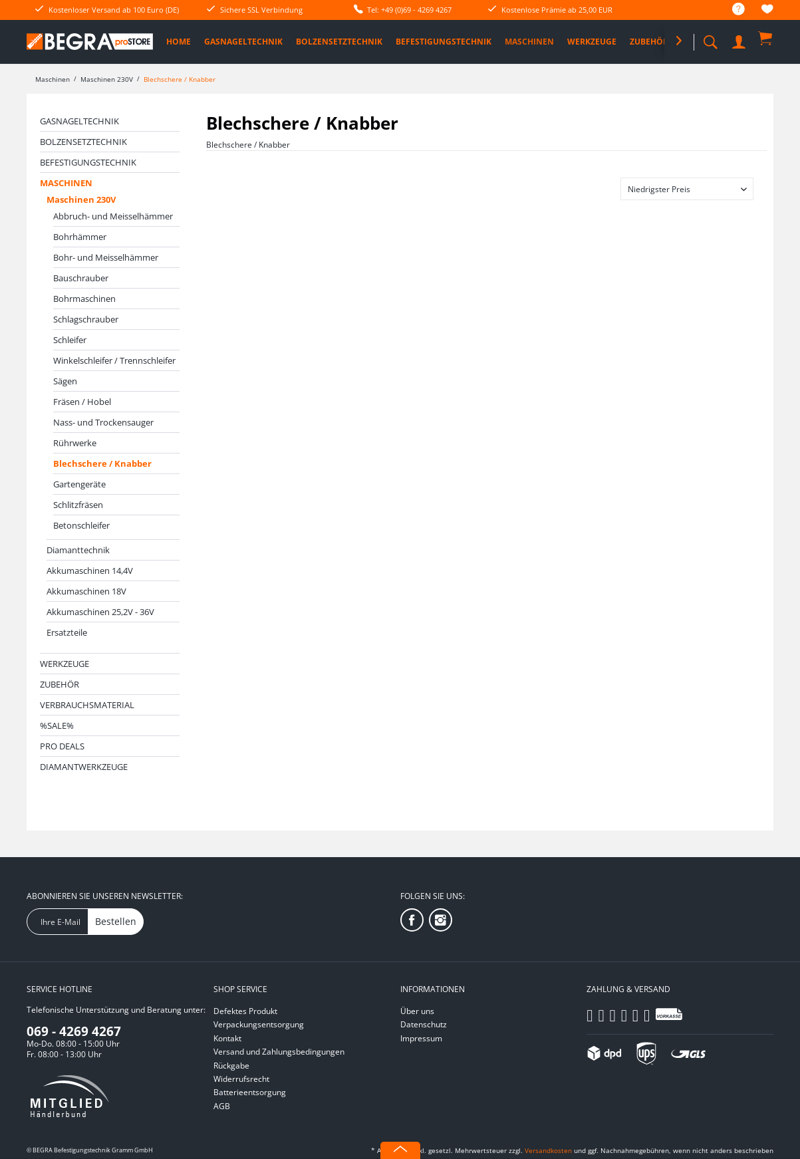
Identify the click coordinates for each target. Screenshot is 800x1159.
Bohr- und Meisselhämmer (105, 257)
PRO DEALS (62, 746)
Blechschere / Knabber (102, 463)
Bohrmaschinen (84, 299)
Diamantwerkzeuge (84, 767)
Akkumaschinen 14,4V (90, 571)
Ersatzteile (67, 632)
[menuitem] (732, 9)
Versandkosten (548, 1150)
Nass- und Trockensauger (103, 422)
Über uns (417, 1011)
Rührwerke (74, 443)
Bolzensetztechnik (83, 142)
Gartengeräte (79, 484)
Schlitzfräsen (78, 505)
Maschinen (66, 183)
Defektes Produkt (245, 1011)
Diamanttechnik (78, 550)
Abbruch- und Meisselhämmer (113, 216)
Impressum (421, 1038)
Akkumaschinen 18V (86, 591)
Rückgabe (231, 1065)
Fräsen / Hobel (82, 402)
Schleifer (69, 340)
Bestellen (115, 921)
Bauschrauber (80, 278)
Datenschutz (423, 1024)
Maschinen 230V (81, 199)
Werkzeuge (64, 664)
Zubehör (59, 684)
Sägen (65, 381)
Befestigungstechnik (88, 162)
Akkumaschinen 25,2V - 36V (100, 612)
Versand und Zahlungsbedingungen (278, 1051)
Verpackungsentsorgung (258, 1024)
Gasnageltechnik (79, 121)
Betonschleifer (81, 525)
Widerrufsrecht (241, 1079)
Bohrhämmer (79, 237)
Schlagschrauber (85, 319)
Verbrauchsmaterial (87, 705)
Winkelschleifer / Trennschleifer (114, 360)
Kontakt (227, 1038)
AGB (221, 1106)
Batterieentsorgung (249, 1092)
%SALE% (57, 725)
